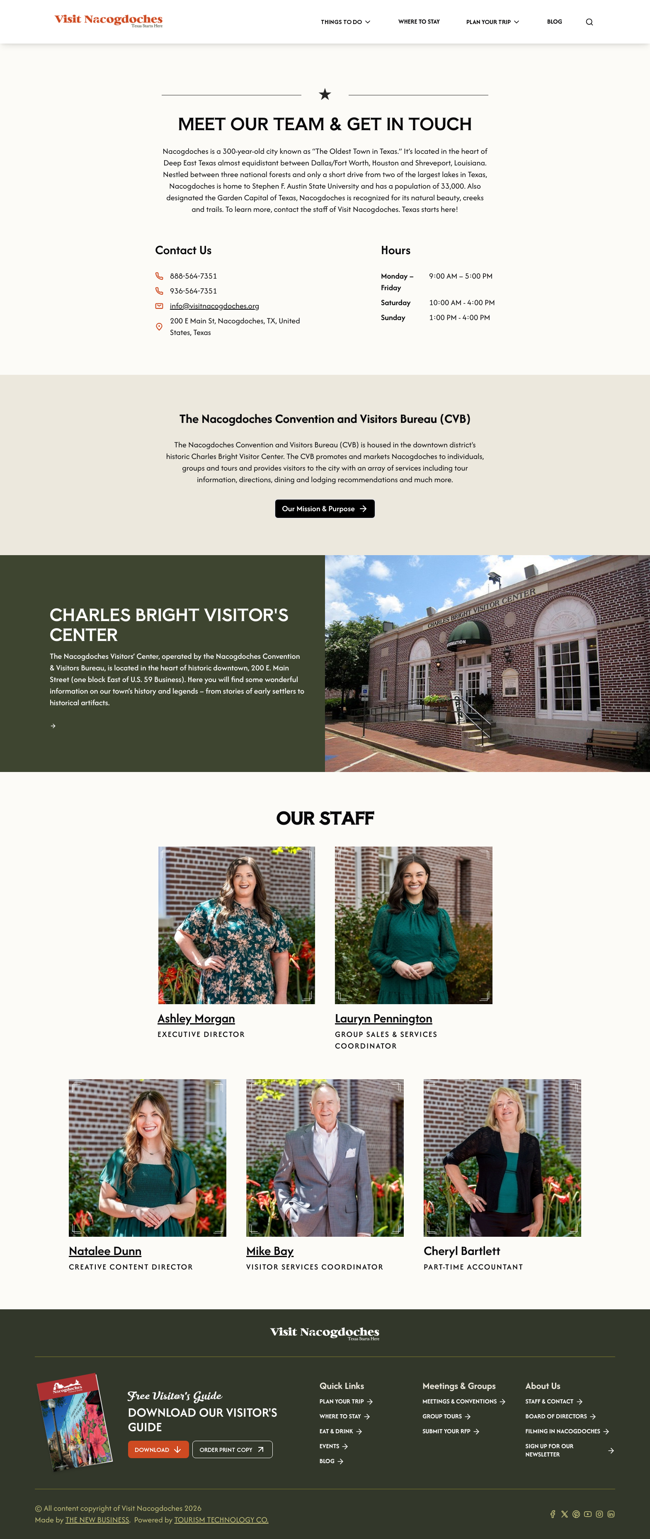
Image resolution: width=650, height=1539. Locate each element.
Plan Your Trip (493, 21)
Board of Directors (561, 1417)
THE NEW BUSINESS (97, 1519)
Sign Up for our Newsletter (570, 1450)
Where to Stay (419, 21)
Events (334, 1446)
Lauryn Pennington (383, 1018)
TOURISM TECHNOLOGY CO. (221, 1519)
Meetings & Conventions (464, 1402)
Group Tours (447, 1417)
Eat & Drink (341, 1431)
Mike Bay (269, 1250)
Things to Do (346, 21)
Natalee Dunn (105, 1250)
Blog (554, 21)
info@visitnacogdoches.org (214, 305)
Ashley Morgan (196, 1018)
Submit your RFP (451, 1431)
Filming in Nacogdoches (568, 1431)
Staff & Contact (555, 1402)
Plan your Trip (347, 1402)
